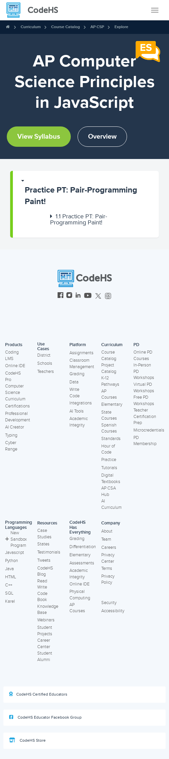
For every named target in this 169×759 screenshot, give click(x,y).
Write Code (74, 393)
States (43, 544)
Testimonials (48, 552)
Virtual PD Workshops (143, 388)
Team (106, 539)
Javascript (14, 552)
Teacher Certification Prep (144, 416)
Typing (11, 435)
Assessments (81, 563)
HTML (10, 577)
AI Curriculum (111, 504)
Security (109, 602)
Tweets (43, 560)
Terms (106, 568)
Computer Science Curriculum (15, 392)
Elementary (111, 404)
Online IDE (15, 365)
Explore (121, 26)
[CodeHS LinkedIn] (78, 296)
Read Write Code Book (42, 590)
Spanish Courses (109, 428)
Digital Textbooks (110, 478)
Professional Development (17, 417)
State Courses (109, 415)
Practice (108, 459)
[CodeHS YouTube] (88, 296)
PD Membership (144, 441)
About (106, 531)
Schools (44, 363)
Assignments (81, 353)
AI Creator (14, 427)
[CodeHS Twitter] (98, 296)
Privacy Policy (107, 579)
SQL (9, 593)
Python (11, 560)
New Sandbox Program (16, 539)
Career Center (43, 644)
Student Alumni (44, 656)
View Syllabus (38, 137)
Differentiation (82, 547)
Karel (10, 601)
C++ (8, 585)
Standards (111, 438)
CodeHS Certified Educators (38, 694)
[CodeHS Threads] (108, 296)
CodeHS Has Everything (80, 527)
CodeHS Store (27, 740)
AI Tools (76, 411)
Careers (108, 547)
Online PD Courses (142, 355)
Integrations (80, 403)
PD (136, 344)
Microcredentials (148, 430)
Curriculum (31, 26)
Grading (76, 374)
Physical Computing (79, 595)
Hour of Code (108, 449)
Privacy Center (107, 558)
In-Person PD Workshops (143, 371)
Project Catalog (108, 368)
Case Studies (44, 534)
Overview (102, 137)
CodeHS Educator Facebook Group (45, 717)
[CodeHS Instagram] (69, 296)
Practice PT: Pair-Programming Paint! (81, 195)
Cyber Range (11, 446)
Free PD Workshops (143, 400)
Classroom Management (81, 363)
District (43, 355)
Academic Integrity (78, 422)
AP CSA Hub (108, 491)
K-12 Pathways (110, 381)
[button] (85, 193)
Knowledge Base (47, 610)
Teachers (45, 371)
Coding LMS (12, 355)
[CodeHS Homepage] (35, 10)
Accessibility (112, 611)
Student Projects (44, 631)
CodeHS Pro (13, 376)
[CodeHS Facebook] (60, 296)
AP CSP (97, 26)
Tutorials (109, 468)
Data (74, 382)
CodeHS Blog (45, 571)
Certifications (17, 406)
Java (9, 569)
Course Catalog (65, 26)
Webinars (46, 620)
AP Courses (109, 394)
